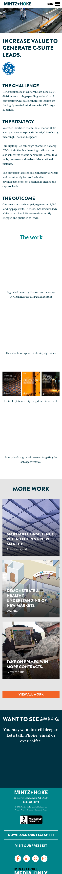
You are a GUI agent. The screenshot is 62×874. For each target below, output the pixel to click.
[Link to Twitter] (35, 858)
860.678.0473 (31, 802)
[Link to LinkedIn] (26, 858)
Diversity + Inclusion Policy (37, 810)
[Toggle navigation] (57, 3)
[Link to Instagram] (44, 858)
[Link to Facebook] (18, 858)
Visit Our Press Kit (31, 845)
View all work (31, 694)
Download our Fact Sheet (31, 835)
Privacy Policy (20, 810)
